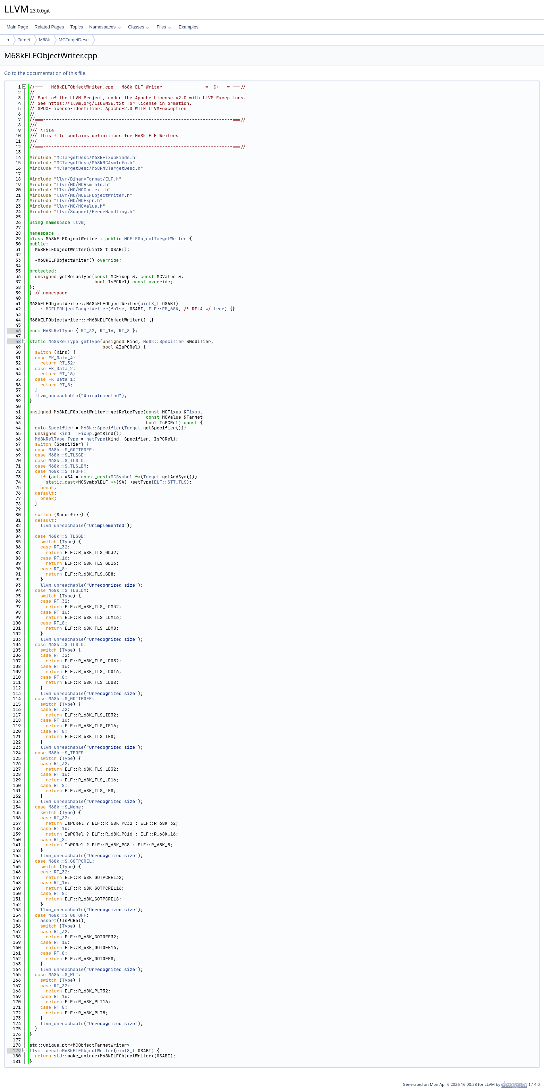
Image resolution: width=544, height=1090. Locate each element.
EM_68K (170, 309)
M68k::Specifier (163, 341)
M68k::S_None (65, 807)
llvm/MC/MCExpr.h (78, 200)
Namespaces (105, 27)
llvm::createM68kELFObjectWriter (71, 1051)
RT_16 (106, 331)
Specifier (61, 428)
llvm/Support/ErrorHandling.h (94, 212)
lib (7, 39)
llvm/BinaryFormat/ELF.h (88, 179)
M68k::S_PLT (63, 975)
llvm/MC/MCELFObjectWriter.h (93, 195)
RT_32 (87, 331)
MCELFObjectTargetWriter (155, 239)
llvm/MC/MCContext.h (82, 190)
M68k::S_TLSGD (66, 455)
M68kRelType (58, 331)
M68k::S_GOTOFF (67, 915)
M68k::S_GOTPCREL (70, 861)
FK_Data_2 (61, 368)
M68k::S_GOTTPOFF (70, 450)
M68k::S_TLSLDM (67, 466)
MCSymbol (121, 477)
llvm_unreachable (56, 396)
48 (14, 341)
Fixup (193, 412)
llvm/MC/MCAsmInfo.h (82, 184)
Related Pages (49, 27)
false (117, 309)
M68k (44, 39)
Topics (76, 27)
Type (72, 439)
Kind (64, 433)
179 (14, 1051)
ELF (152, 309)
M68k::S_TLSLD (66, 460)
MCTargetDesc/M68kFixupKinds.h (96, 157)
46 (14, 331)
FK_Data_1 (61, 379)
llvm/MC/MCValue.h (80, 206)
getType (90, 341)
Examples (188, 27)
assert (48, 920)
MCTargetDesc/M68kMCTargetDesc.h (99, 168)
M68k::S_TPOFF (66, 471)
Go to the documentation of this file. (45, 73)
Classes (139, 27)
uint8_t (150, 304)
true (219, 309)
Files (163, 27)
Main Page (17, 27)
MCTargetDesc (73, 39)
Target (24, 39)
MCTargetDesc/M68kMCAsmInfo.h (94, 163)
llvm (78, 222)
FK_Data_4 (61, 358)
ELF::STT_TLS (170, 482)
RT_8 (124, 331)
